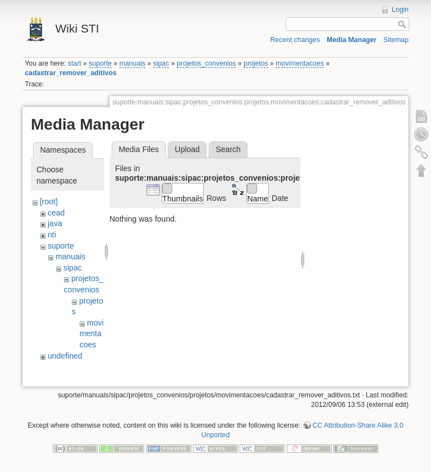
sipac (161, 63)
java (55, 223)
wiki (54, 366)
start (74, 63)
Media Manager (352, 40)
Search (228, 149)
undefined (65, 355)
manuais (132, 63)
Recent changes (295, 40)
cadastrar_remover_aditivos (70, 73)
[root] (49, 201)
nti (52, 234)
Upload (187, 149)
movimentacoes (300, 63)
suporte (100, 63)
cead (56, 212)
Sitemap (396, 40)
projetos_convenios (206, 63)
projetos (256, 63)
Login (400, 9)
